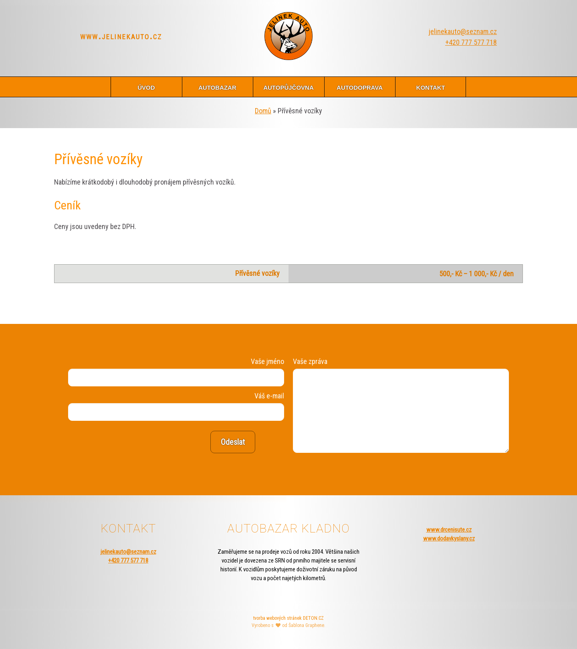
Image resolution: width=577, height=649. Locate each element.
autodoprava (360, 86)
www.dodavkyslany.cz (449, 538)
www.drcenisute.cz (449, 529)
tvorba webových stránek (277, 618)
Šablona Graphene (306, 625)
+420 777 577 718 (471, 42)
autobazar (217, 86)
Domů (263, 110)
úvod (146, 86)
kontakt (430, 86)
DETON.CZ (313, 618)
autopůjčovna (288, 86)
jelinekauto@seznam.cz (463, 31)
